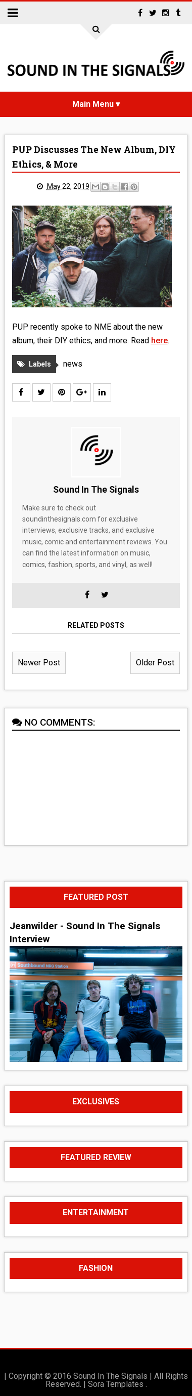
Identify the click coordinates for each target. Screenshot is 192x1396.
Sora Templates (115, 1384)
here (159, 340)
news (72, 364)
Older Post (155, 662)
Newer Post (39, 662)
